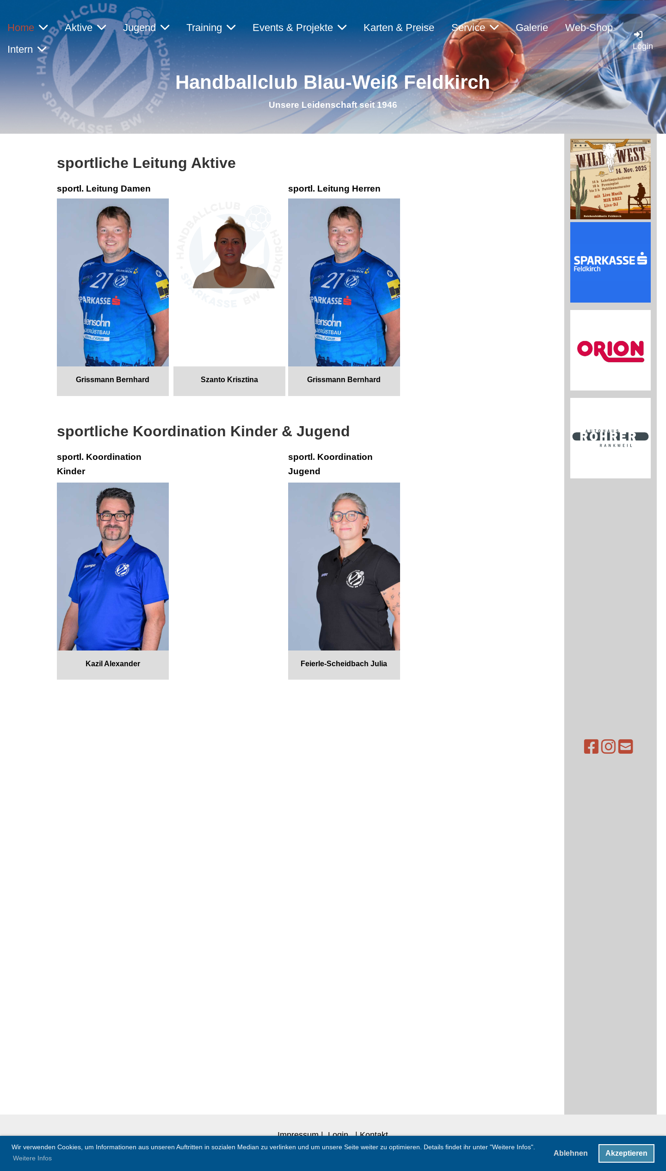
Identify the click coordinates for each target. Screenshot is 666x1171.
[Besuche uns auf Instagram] (582, 746)
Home (27, 27)
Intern (26, 49)
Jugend (146, 27)
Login (338, 1135)
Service (475, 27)
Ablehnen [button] (571, 1153)
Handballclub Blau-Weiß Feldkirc (326, 82)
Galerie (532, 27)
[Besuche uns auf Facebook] (565, 746)
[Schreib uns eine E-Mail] (599, 746)
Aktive (85, 27)
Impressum (298, 1135)
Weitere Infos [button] (32, 1158)
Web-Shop (589, 27)
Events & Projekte (299, 27)
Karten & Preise (399, 27)
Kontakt (374, 1135)
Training (210, 27)
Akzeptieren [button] (626, 1153)
